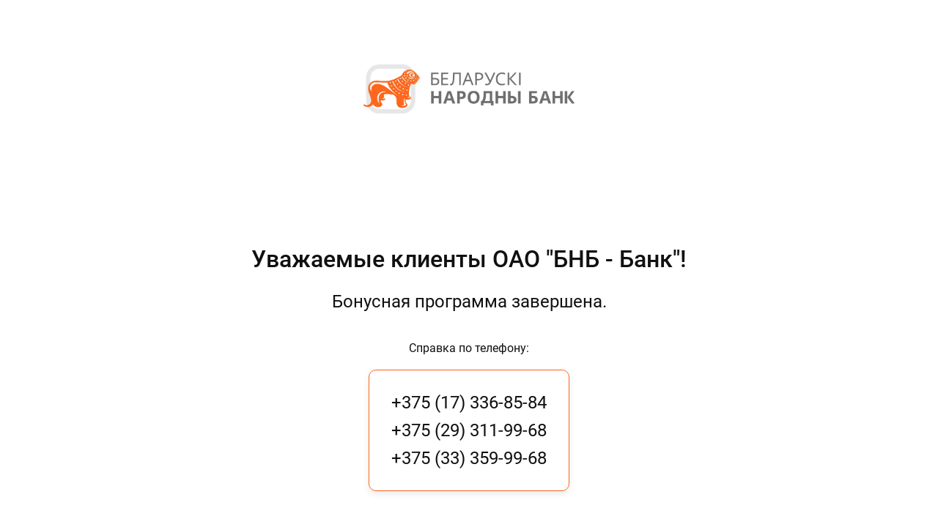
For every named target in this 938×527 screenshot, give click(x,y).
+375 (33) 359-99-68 (469, 458)
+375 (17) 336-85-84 (469, 402)
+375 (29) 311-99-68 (469, 430)
